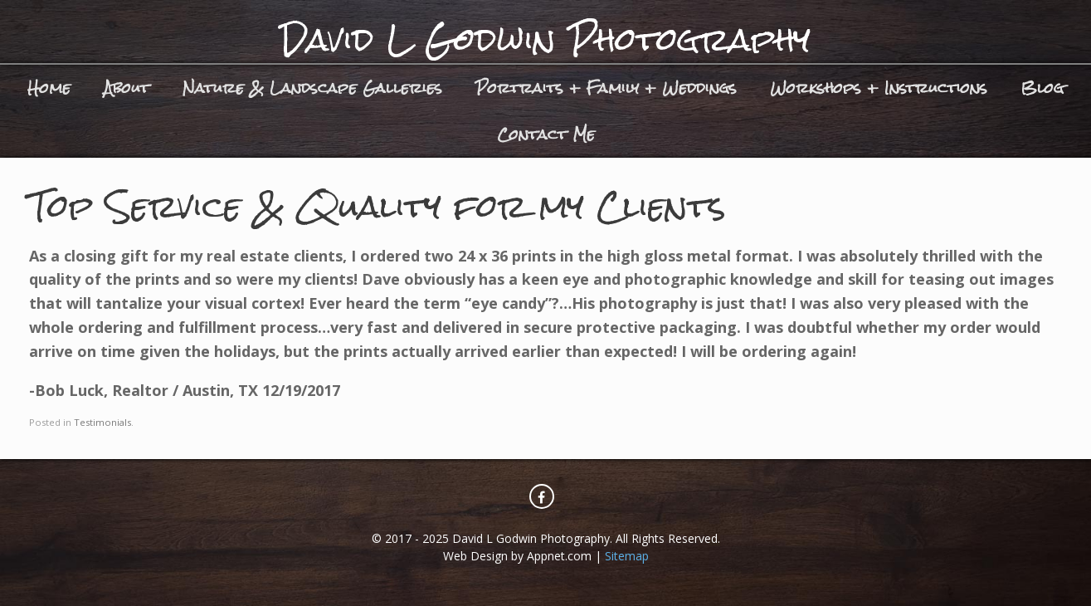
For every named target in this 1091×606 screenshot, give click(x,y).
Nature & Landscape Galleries (312, 87)
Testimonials (102, 422)
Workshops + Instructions (878, 87)
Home (49, 87)
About (126, 87)
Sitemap (627, 556)
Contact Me (546, 134)
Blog (1042, 87)
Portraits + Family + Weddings (606, 87)
